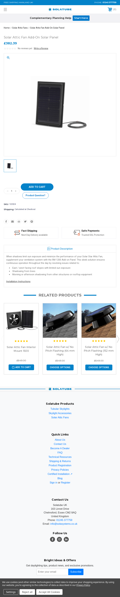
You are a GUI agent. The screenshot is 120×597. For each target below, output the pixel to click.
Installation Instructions (18, 281)
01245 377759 (109, 2)
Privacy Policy (83, 585)
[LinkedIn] (66, 539)
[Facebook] (52, 539)
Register (65, 482)
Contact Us (60, 444)
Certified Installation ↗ (60, 474)
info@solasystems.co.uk (63, 523)
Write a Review (41, 48)
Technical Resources (60, 457)
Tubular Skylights (60, 409)
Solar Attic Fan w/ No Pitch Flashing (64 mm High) (60, 351)
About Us (60, 440)
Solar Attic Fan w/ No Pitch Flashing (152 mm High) (99, 351)
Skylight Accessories (60, 413)
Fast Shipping (29, 230)
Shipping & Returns (60, 461)
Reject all (27, 592)
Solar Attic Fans (60, 417)
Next (117, 339)
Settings (11, 592)
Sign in (53, 482)
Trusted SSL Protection (92, 235)
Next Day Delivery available (35, 235)
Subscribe (75, 572)
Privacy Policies (60, 469)
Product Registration (60, 465)
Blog (60, 478)
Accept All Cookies (49, 592)
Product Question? (35, 195)
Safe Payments (90, 230)
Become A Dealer (60, 448)
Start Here (81, 18)
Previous (2, 339)
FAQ (60, 452)
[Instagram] (59, 539)
